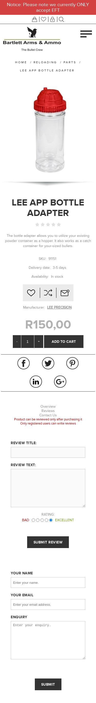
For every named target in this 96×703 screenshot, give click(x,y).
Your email (22, 595)
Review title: (24, 443)
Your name (22, 573)
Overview (48, 406)
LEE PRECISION (59, 307)
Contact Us (48, 415)
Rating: (48, 514)
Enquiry (19, 617)
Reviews (48, 411)
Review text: (23, 465)
